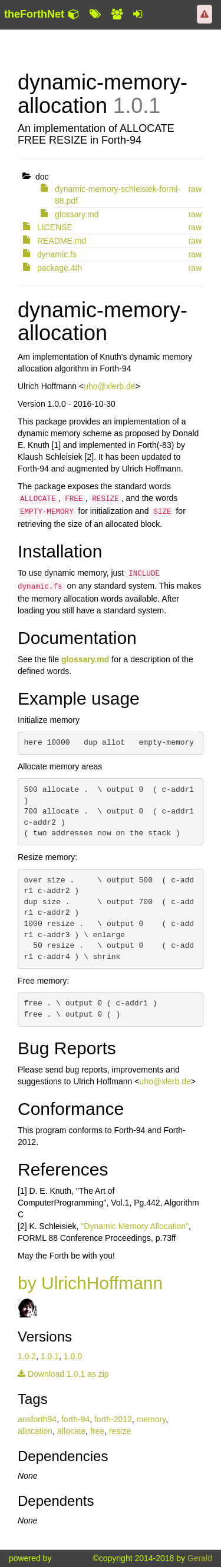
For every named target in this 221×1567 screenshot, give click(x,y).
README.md (61, 240)
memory (151, 1419)
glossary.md (76, 214)
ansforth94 (37, 1419)
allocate (71, 1431)
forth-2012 (113, 1419)
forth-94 (75, 1419)
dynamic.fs (57, 254)
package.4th (59, 268)
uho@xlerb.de (109, 386)
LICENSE (54, 227)
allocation (35, 1431)
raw (195, 189)
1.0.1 (50, 1356)
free (97, 1431)
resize (120, 1431)
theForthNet (34, 14)
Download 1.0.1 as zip (63, 1374)
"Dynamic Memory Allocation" (135, 1226)
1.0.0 (73, 1356)
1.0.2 (27, 1356)
